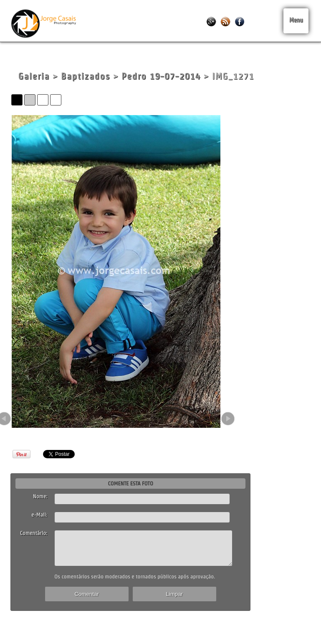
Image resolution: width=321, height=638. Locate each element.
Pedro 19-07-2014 (160, 76)
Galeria (33, 76)
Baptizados (85, 76)
